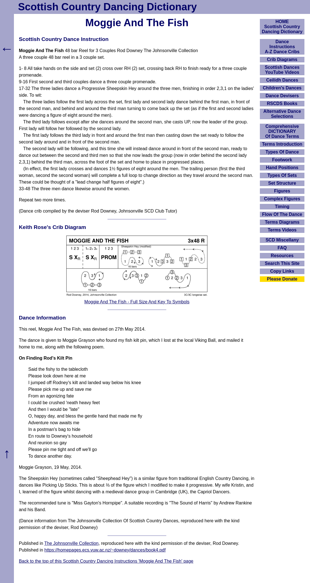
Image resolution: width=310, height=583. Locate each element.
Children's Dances (282, 88)
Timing (282, 206)
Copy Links (282, 271)
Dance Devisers (282, 95)
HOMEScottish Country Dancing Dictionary (282, 26)
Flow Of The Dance (282, 214)
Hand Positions (282, 167)
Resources (282, 255)
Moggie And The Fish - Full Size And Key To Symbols (136, 301)
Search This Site (282, 263)
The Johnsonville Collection (71, 543)
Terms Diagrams (282, 222)
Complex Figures (282, 198)
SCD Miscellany (282, 240)
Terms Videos (282, 230)
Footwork (282, 159)
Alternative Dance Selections (282, 114)
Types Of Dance (282, 152)
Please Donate (282, 279)
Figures (282, 191)
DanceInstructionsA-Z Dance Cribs (282, 46)
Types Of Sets (282, 175)
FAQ (282, 247)
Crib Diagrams (282, 59)
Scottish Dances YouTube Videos (282, 70)
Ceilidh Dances (282, 80)
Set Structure (282, 183)
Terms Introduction (282, 144)
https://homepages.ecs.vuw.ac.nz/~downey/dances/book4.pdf (104, 550)
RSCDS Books (282, 103)
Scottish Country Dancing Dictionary (107, 7)
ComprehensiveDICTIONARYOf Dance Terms (282, 131)
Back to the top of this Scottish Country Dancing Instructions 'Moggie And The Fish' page (106, 561)
